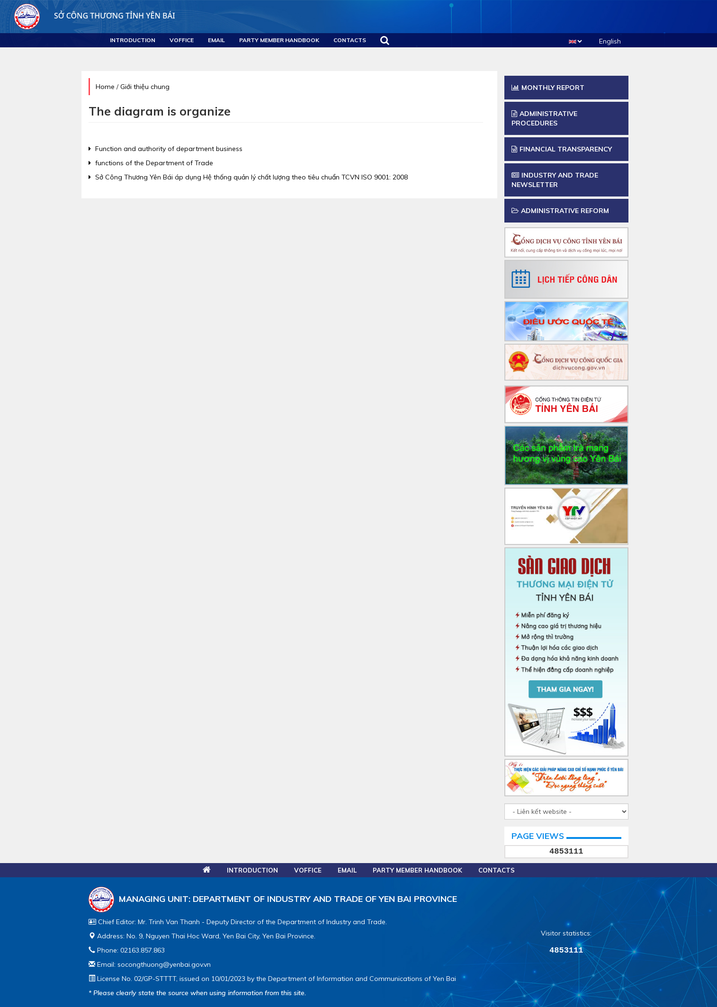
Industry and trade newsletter (554, 180)
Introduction (132, 40)
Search (384, 40)
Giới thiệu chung (145, 86)
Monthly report (547, 87)
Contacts (349, 40)
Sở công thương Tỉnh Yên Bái (94, 15)
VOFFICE (182, 40)
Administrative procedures (544, 118)
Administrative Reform (560, 210)
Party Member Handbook (279, 40)
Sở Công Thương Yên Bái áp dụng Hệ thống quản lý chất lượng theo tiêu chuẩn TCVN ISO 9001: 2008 (248, 177)
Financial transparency (561, 149)
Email (216, 40)
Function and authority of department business (165, 148)
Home (105, 86)
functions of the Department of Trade (151, 163)
